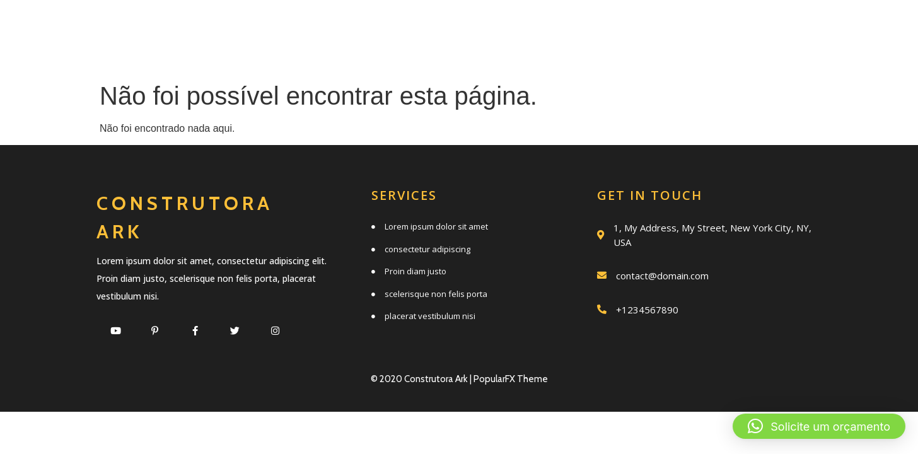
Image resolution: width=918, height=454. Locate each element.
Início (302, 27)
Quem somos (512, 27)
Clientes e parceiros (533, 55)
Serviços (394, 27)
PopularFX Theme (511, 379)
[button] (819, 426)
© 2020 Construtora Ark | (422, 379)
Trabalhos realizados (690, 27)
